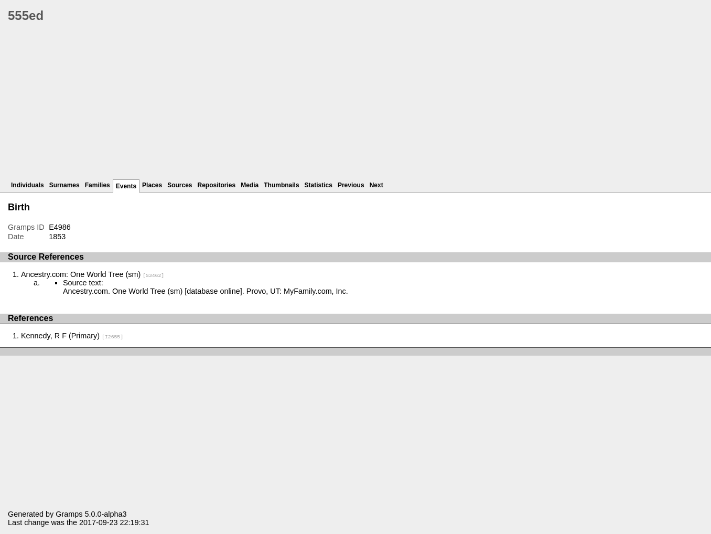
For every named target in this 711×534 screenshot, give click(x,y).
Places (152, 185)
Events (126, 186)
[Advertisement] (322, 104)
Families (97, 185)
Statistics (318, 185)
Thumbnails (281, 185)
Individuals (27, 185)
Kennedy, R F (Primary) (72, 336)
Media (249, 185)
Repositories (217, 185)
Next (376, 185)
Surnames (64, 185)
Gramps (69, 514)
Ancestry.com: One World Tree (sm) (92, 274)
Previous (351, 185)
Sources (179, 185)
